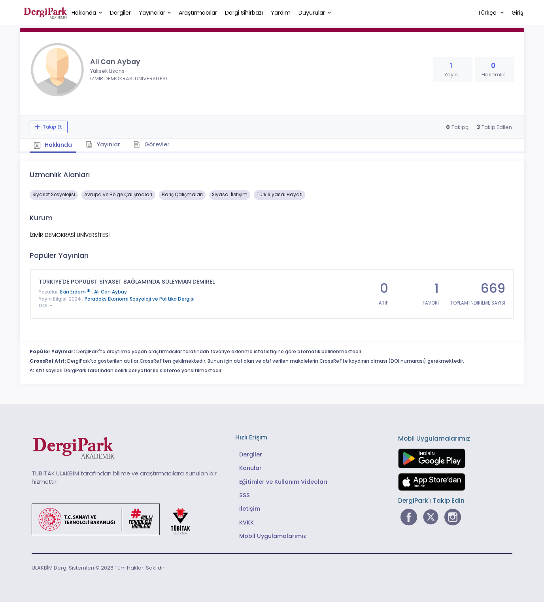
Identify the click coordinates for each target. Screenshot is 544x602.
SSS (244, 495)
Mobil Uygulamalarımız (272, 536)
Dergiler (120, 13)
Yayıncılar (152, 13)
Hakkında (84, 13)
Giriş (517, 13)
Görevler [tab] (152, 144)
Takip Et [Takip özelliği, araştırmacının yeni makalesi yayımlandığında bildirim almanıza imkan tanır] (52, 127)
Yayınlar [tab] (103, 144)
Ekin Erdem (76, 292)
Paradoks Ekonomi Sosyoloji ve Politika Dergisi (140, 299)
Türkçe (488, 13)
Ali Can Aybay (110, 292)
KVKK (246, 522)
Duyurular (311, 13)
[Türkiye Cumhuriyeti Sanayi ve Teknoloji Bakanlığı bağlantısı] (116, 519)
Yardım (281, 13)
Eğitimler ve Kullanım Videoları (283, 481)
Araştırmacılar (198, 13)
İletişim (249, 509)
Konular (250, 468)
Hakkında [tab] (53, 145)
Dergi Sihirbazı (244, 13)
